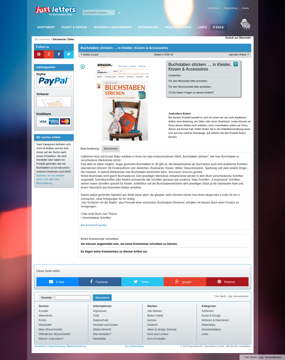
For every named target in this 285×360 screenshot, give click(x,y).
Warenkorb (45, 315)
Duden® (152, 324)
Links (202, 27)
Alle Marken (154, 311)
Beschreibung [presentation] (90, 148)
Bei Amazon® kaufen (94, 225)
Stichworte (59, 39)
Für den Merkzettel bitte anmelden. (188, 81)
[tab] (89, 148)
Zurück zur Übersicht (238, 37)
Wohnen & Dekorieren (113, 27)
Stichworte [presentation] (111, 148)
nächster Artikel (237, 54)
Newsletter (46, 297)
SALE (218, 27)
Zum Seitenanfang (134, 346)
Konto (42, 320)
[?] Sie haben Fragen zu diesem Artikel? (191, 92)
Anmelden (213, 8)
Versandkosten (273, 357)
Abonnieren (102, 297)
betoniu (151, 320)
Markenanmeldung (76, 346)
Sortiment (46, 27)
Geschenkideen (178, 27)
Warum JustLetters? (51, 338)
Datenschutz (101, 320)
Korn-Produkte (156, 338)
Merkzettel (45, 324)
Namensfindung (57, 346)
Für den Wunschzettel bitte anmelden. (190, 86)
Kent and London (158, 334)
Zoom (83, 67)
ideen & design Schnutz (162, 329)
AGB (96, 315)
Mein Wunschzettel (50, 329)
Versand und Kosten (105, 324)
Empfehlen (175, 75)
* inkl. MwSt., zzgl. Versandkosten (231, 296)
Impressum (100, 311)
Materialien (148, 27)
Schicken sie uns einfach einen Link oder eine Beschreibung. (50, 179)
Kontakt (43, 311)
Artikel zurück (90, 54)
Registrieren (230, 8)
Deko (71, 39)
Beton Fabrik (155, 315)
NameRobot (40, 346)
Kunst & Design (74, 27)
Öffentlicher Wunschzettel (54, 334)
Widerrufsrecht (102, 329)
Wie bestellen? (102, 334)
